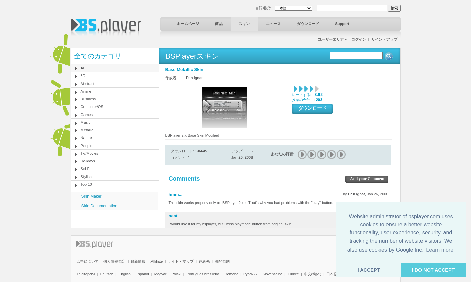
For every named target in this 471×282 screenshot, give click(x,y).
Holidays (88, 161)
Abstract (87, 84)
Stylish (86, 177)
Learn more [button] (439, 250)
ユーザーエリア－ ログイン (342, 39)
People (86, 146)
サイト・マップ (181, 261)
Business (88, 99)
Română (231, 274)
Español (142, 274)
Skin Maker (91, 196)
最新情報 (138, 261)
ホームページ (188, 24)
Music (86, 122)
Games (87, 115)
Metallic (87, 130)
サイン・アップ (384, 39)
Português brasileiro (203, 274)
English (125, 274)
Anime (86, 91)
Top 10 (86, 184)
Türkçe (293, 274)
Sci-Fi (85, 169)
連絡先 (204, 261)
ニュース (273, 24)
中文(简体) (312, 274)
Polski (176, 274)
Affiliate (156, 261)
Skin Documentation (99, 205)
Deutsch (106, 274)
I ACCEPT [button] (369, 270)
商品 (219, 24)
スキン (244, 24)
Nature (86, 138)
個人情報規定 (114, 261)
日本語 (331, 274)
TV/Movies (89, 153)
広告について (87, 261)
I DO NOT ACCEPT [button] (433, 270)
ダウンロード (308, 24)
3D (83, 76)
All (83, 68)
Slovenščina (272, 274)
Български (86, 274)
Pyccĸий (250, 274)
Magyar (160, 274)
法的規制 (222, 261)
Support (342, 24)
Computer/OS (92, 107)
